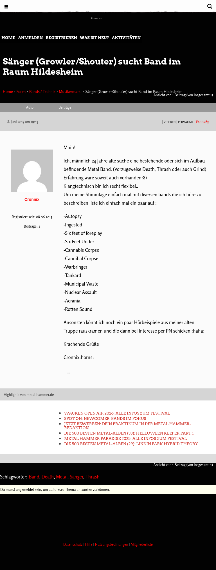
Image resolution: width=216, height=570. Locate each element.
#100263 (202, 121)
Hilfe (89, 544)
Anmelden (30, 37)
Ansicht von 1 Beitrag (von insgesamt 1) (183, 95)
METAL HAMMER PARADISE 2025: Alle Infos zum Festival (125, 438)
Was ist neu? (94, 37)
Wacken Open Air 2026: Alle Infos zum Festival (117, 413)
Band (34, 477)
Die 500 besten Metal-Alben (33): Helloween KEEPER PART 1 (129, 433)
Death (48, 477)
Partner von (96, 18)
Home (8, 37)
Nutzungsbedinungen (112, 544)
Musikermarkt (70, 91)
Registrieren (61, 37)
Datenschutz (73, 544)
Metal (62, 477)
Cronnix (31, 199)
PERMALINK (185, 122)
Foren (21, 91)
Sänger (76, 477)
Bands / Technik (42, 91)
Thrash (93, 477)
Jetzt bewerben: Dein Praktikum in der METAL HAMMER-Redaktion (127, 426)
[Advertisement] (102, 516)
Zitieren (170, 122)
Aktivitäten (126, 37)
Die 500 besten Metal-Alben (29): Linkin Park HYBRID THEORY (131, 444)
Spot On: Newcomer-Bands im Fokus (105, 418)
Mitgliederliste (142, 544)
